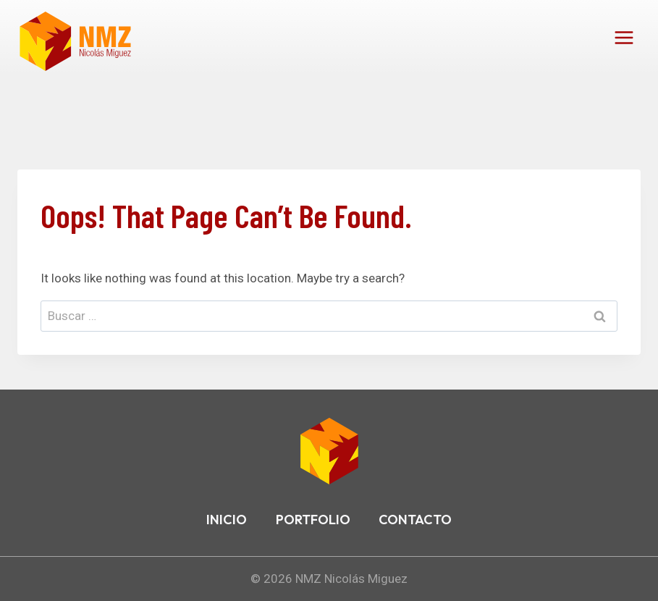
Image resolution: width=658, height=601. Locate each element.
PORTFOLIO (313, 519)
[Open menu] (624, 37)
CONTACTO (415, 519)
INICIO (226, 519)
